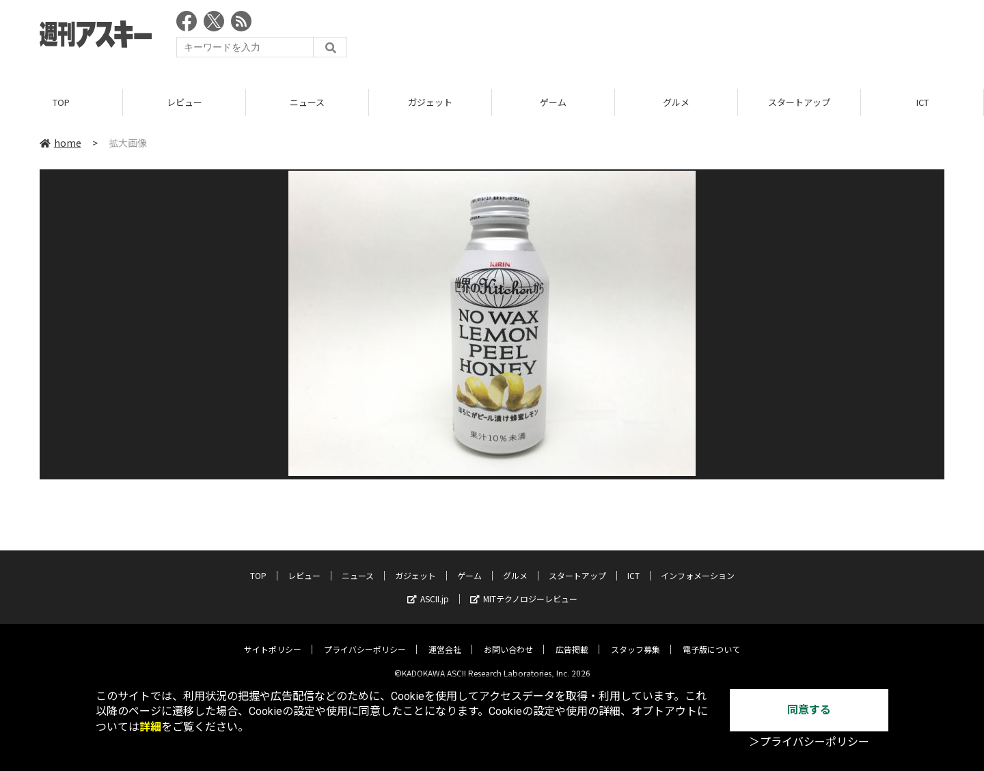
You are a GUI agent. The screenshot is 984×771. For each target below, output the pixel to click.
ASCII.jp (428, 589)
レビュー (184, 102)
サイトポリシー (272, 639)
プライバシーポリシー (365, 639)
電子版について (711, 639)
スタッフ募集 (635, 639)
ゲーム (553, 102)
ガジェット (430, 102)
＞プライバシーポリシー (809, 741)
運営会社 (444, 639)
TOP (61, 102)
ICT (922, 102)
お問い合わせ (508, 639)
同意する (809, 709)
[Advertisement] (695, 37)
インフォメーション (698, 566)
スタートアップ (799, 102)
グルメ (676, 102)
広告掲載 (572, 639)
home (60, 143)
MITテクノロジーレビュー (523, 589)
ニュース (307, 102)
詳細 (150, 726)
